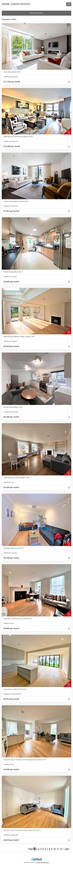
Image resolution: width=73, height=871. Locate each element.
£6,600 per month (11, 281)
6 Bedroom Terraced (10, 276)
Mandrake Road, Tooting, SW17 (14, 548)
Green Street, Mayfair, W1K (12, 72)
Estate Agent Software (42, 862)
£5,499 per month (11, 487)
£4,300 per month (11, 769)
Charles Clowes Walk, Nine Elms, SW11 (16, 201)
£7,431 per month (11, 211)
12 (61, 849)
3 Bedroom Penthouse (11, 206)
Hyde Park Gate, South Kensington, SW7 (16, 477)
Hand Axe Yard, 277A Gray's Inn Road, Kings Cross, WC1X (22, 830)
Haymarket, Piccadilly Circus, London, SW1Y (18, 619)
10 (54, 849)
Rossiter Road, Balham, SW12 (13, 272)
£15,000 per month (12, 146)
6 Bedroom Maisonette (11, 412)
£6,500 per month (11, 346)
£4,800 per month (11, 628)
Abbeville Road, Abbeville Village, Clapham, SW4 (19, 336)
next (67, 849)
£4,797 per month (11, 699)
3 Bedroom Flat (8, 623)
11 (58, 849)
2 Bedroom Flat (8, 482)
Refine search (36, 13)
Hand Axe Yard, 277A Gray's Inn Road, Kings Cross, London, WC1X (25, 760)
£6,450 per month (11, 417)
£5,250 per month (11, 558)
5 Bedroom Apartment (11, 141)
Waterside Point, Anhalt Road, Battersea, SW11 (19, 137)
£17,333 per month (12, 82)
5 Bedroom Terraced (10, 341)
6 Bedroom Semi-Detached (12, 694)
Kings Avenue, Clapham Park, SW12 (15, 689)
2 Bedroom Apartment (11, 77)
